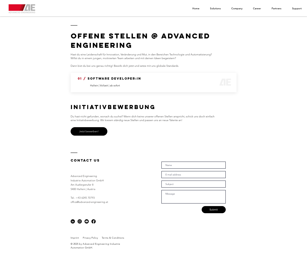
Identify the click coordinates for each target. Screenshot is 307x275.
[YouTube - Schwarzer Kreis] (86, 221)
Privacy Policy (90, 237)
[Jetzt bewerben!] (89, 131)
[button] (237, 8)
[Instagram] (80, 221)
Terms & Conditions (113, 237)
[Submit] (214, 209)
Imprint (75, 237)
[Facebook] (93, 221)
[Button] (157, 82)
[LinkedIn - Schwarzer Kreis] (73, 221)
